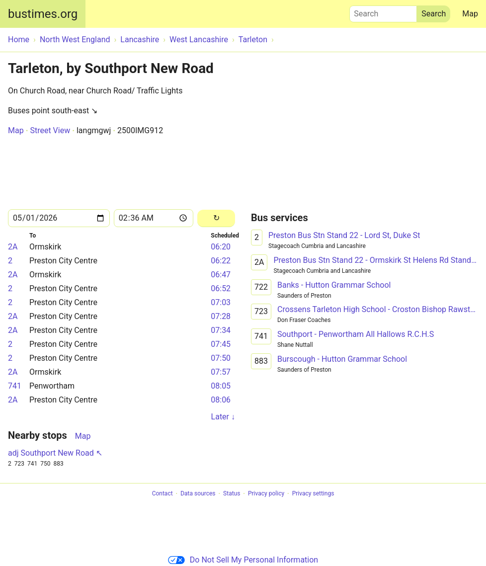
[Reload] (216, 218)
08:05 (221, 386)
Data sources (197, 493)
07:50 (221, 358)
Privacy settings (313, 493)
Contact (162, 493)
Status (231, 493)
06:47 (221, 274)
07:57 (221, 372)
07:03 (221, 302)
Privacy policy (266, 493)
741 (14, 386)
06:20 (221, 246)
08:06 (221, 399)
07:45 (221, 344)
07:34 (221, 330)
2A (12, 246)
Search (383, 11)
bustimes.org (43, 14)
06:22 (221, 260)
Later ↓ (223, 416)
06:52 (221, 288)
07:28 (221, 316)
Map (470, 13)
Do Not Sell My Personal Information (243, 560)
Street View (50, 130)
